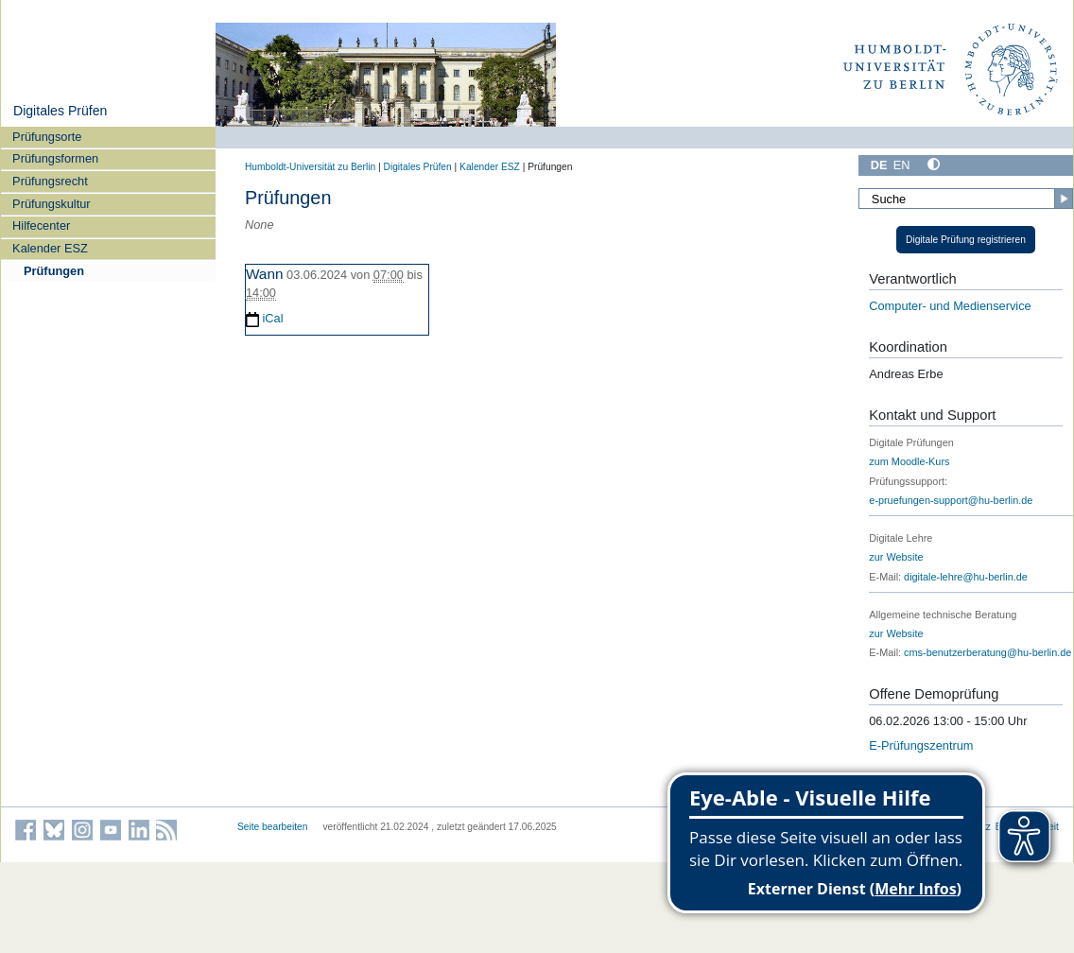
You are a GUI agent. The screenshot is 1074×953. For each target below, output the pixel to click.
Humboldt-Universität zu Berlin (310, 167)
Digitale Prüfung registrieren (966, 239)
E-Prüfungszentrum (921, 745)
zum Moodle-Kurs (909, 461)
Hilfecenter (41, 225)
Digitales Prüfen (60, 110)
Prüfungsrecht (50, 181)
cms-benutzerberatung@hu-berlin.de (987, 652)
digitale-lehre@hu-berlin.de (966, 576)
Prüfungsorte (46, 137)
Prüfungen (54, 271)
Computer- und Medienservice (950, 306)
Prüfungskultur (51, 204)
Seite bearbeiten (272, 827)
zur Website (896, 557)
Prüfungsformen (55, 158)
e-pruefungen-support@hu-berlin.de (950, 500)
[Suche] (965, 198)
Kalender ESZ (50, 248)
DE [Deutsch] (879, 165)
